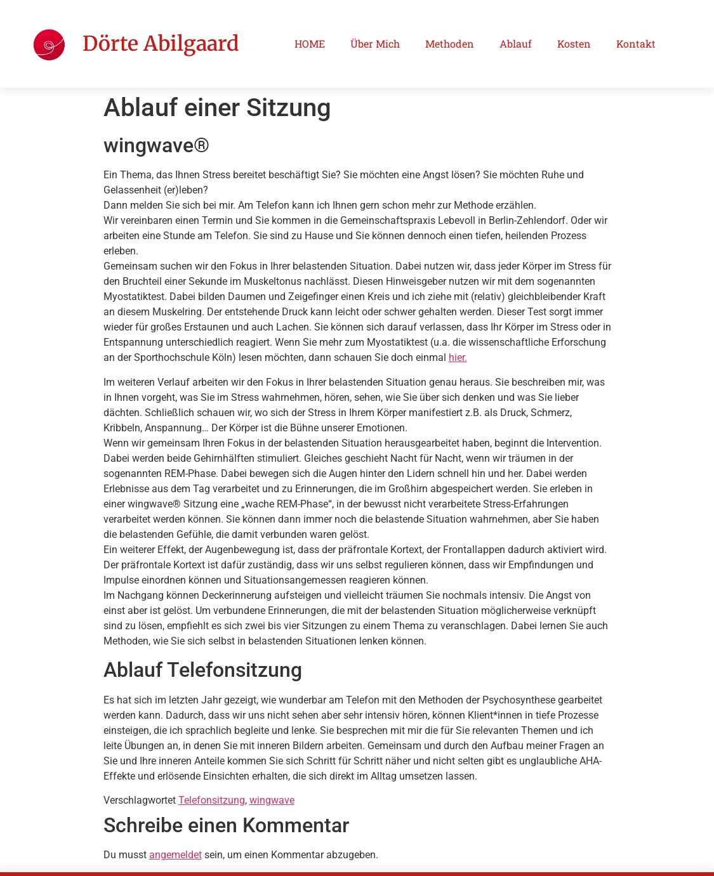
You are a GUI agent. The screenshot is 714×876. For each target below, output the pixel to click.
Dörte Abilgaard (161, 43)
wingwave (271, 800)
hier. (458, 357)
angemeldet (175, 855)
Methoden (449, 43)
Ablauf (515, 43)
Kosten (574, 43)
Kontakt (636, 43)
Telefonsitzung (211, 800)
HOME (309, 43)
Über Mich (375, 43)
